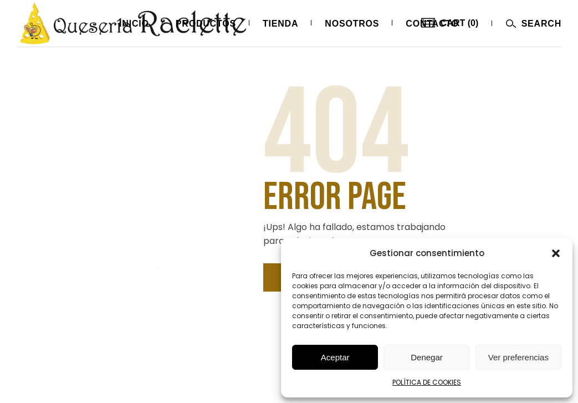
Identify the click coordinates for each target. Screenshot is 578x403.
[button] (555, 253)
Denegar (427, 357)
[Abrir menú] (533, 23)
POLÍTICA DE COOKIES (426, 382)
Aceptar (335, 357)
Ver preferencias (518, 357)
